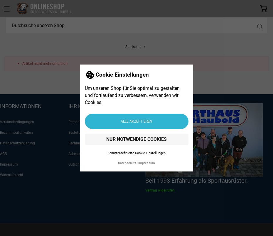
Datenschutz (127, 163)
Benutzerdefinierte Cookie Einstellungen (136, 153)
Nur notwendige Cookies (136, 139)
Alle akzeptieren (136, 121)
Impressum (146, 163)
